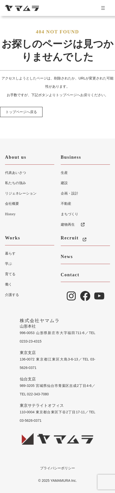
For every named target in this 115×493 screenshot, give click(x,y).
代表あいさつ (15, 173)
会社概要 (12, 204)
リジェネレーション (20, 193)
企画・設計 (69, 193)
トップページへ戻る (21, 112)
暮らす (10, 253)
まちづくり (69, 214)
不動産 (66, 204)
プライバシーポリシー (57, 468)
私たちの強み (15, 183)
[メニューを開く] (105, 8)
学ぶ (8, 264)
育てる (10, 274)
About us (15, 157)
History (10, 214)
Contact (70, 274)
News (67, 256)
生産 (64, 173)
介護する (12, 295)
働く (8, 284)
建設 (64, 183)
